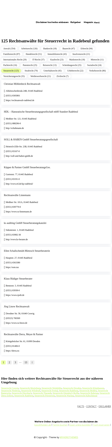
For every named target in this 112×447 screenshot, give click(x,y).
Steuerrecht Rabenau (89, 393)
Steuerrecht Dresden (72, 388)
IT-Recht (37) (38, 59)
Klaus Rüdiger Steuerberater (18, 278)
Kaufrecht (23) (57, 59)
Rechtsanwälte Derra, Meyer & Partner (23, 334)
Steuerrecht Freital (49, 390)
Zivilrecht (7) (63, 76)
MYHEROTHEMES (69, 437)
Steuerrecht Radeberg (23, 395)
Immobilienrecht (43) (57, 54)
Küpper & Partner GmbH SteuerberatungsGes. (27, 167)
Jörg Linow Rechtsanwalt (16, 306)
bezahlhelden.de (42, 424)
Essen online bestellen (80, 424)
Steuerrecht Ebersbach (22, 393)
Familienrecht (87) (11, 54)
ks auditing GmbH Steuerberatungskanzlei (25, 223)
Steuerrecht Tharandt (42, 393)
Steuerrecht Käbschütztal (86, 395)
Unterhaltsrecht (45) (52, 70)
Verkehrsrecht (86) (97, 70)
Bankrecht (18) (50, 48)
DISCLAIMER (105, 406)
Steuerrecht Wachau (65, 395)
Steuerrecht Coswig (10, 388)
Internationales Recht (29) (15, 59)
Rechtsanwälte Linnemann (17, 195)
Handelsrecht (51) (34, 54)
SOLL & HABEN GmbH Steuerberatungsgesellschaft (31, 139)
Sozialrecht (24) (94, 65)
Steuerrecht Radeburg (68, 390)
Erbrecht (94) (87, 48)
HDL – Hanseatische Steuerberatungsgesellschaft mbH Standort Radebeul (41, 111)
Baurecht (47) (69, 48)
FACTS (80, 406)
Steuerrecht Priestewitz (44, 395)
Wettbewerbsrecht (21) (40, 76)
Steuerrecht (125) (11, 70)
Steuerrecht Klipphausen (93, 388)
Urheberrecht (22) (75, 70)
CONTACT (91, 406)
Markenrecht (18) (77, 59)
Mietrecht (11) (97, 59)
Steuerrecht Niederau (10, 390)
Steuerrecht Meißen (88, 390)
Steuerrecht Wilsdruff (30, 390)
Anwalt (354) (9, 48)
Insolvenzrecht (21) (81, 54)
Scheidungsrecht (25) (71, 65)
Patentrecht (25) (30, 65)
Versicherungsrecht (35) (14, 76)
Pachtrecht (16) (10, 65)
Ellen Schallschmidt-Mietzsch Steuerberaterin (27, 250)
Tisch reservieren (101, 424)
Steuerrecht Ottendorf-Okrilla (66, 393)
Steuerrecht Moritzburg (30, 388)
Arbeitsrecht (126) (29, 48)
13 (26, 362)
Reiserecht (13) (50, 65)
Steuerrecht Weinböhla (52, 388)
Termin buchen (60, 424)
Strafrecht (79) (31, 70)
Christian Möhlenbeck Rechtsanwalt (22, 84)
